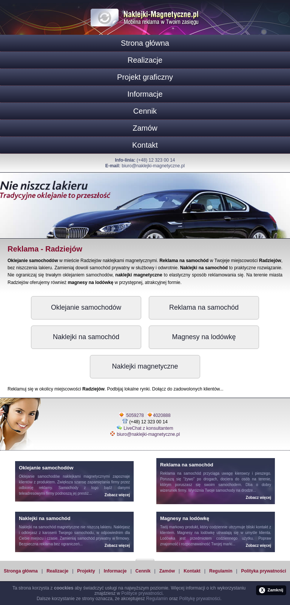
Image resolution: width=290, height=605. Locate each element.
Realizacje (145, 60)
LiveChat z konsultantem (148, 428)
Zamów (145, 128)
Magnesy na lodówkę (204, 337)
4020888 (162, 415)
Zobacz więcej (117, 495)
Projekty (86, 571)
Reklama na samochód (204, 307)
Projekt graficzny (145, 77)
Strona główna (145, 43)
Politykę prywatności (199, 598)
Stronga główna (21, 571)
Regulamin (220, 571)
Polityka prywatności (263, 571)
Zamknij (271, 590)
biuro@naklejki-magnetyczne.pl (153, 165)
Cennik (145, 111)
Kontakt (145, 145)
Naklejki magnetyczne (145, 366)
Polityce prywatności (141, 593)
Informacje (144, 94)
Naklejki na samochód (86, 337)
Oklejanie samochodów (86, 307)
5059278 (135, 415)
